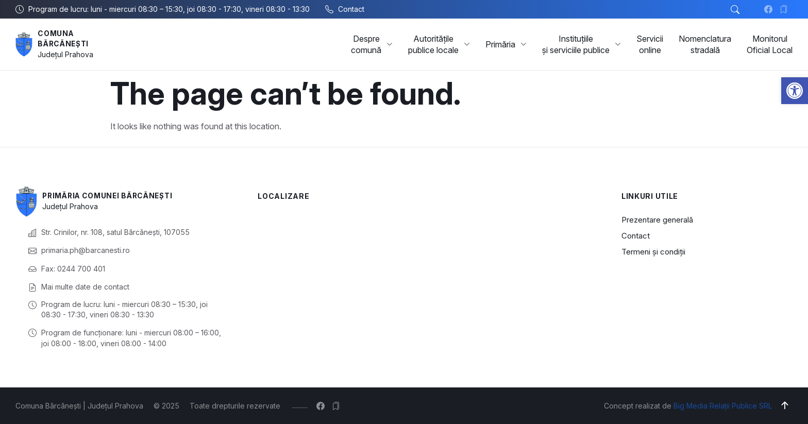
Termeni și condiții (653, 252)
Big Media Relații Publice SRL (723, 405)
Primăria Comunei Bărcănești (110, 195)
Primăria (506, 44)
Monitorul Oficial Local (770, 44)
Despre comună (372, 44)
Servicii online (649, 44)
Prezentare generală (657, 220)
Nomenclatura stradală (705, 44)
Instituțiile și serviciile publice (581, 44)
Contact (635, 236)
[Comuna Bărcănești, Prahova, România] (424, 263)
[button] (794, 90)
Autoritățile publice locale (439, 44)
